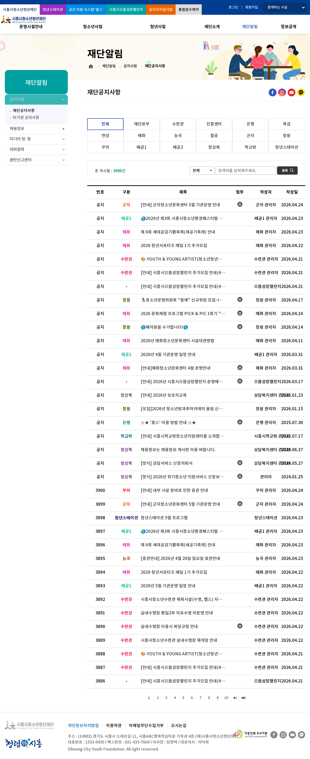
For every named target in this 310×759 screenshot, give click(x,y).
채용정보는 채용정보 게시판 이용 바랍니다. (178, 449)
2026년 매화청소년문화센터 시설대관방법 (177, 340)
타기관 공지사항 (26, 118)
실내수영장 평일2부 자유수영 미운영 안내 (177, 613)
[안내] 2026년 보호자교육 (164, 395)
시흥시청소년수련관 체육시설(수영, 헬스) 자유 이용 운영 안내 (185, 599)
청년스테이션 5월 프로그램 (164, 517)
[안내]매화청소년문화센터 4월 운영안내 (175, 368)
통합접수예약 (188, 9)
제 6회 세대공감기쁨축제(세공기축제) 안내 (178, 232)
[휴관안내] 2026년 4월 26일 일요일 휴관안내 (180, 558)
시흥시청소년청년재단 (20, 9)
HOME (90, 66)
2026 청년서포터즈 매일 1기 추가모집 (174, 245)
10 (228, 698)
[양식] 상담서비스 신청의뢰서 (167, 463)
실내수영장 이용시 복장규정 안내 (169, 626)
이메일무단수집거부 (146, 726)
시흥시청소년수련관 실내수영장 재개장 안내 (179, 640)
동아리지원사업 (161, 9)
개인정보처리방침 (83, 726)
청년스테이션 (53, 9)
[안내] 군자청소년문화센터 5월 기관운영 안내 (180, 205)
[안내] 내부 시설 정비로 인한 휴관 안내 (174, 490)
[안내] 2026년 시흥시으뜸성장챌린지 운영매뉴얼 (183, 381)
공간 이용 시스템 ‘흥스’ (86, 9)
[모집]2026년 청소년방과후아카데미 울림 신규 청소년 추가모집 (185, 408)
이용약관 (114, 726)
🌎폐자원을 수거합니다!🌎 (164, 327)
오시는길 (178, 726)
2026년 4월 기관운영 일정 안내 (168, 354)
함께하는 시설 (277, 7)
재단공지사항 (21, 111)
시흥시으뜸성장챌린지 (126, 9)
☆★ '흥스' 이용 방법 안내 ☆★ (168, 422)
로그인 (233, 7)
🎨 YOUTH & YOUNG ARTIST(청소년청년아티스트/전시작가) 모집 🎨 (185, 259)
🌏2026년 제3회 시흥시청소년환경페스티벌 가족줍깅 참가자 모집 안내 (185, 218)
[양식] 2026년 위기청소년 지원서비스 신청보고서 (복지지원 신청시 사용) (185, 477)
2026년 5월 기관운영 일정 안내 (168, 586)
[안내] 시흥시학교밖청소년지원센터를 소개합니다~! (185, 436)
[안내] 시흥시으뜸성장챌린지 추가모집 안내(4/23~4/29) (185, 272)
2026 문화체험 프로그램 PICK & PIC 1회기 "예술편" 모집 (185, 313)
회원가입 (251, 7)
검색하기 (287, 170)
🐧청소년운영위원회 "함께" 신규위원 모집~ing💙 (185, 300)
